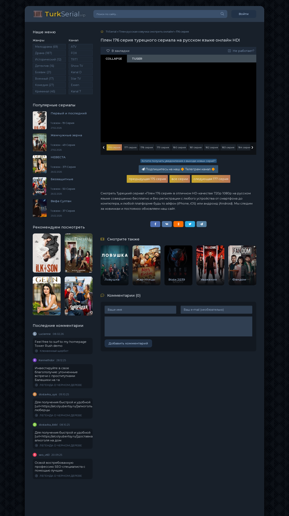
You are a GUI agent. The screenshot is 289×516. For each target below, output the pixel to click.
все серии (179, 179)
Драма (43, 53)
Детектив (44, 66)
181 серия (196, 147)
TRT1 (74, 59)
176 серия (114, 147)
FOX (74, 53)
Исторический (48, 59)
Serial (65, 14)
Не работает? (241, 51)
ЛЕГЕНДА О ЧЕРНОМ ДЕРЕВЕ (58, 385)
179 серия (163, 147)
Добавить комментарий (128, 343)
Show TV (77, 66)
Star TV (76, 78)
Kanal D (76, 72)
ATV (73, 46)
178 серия (147, 147)
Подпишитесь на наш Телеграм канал (178, 169)
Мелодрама (46, 46)
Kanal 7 (76, 91)
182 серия (212, 147)
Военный (44, 78)
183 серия (228, 147)
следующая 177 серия (211, 179)
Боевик (43, 72)
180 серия (179, 147)
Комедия (44, 85)
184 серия (244, 147)
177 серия (130, 147)
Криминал (45, 91)
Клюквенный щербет (51, 351)
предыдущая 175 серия (147, 179)
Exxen (75, 85)
